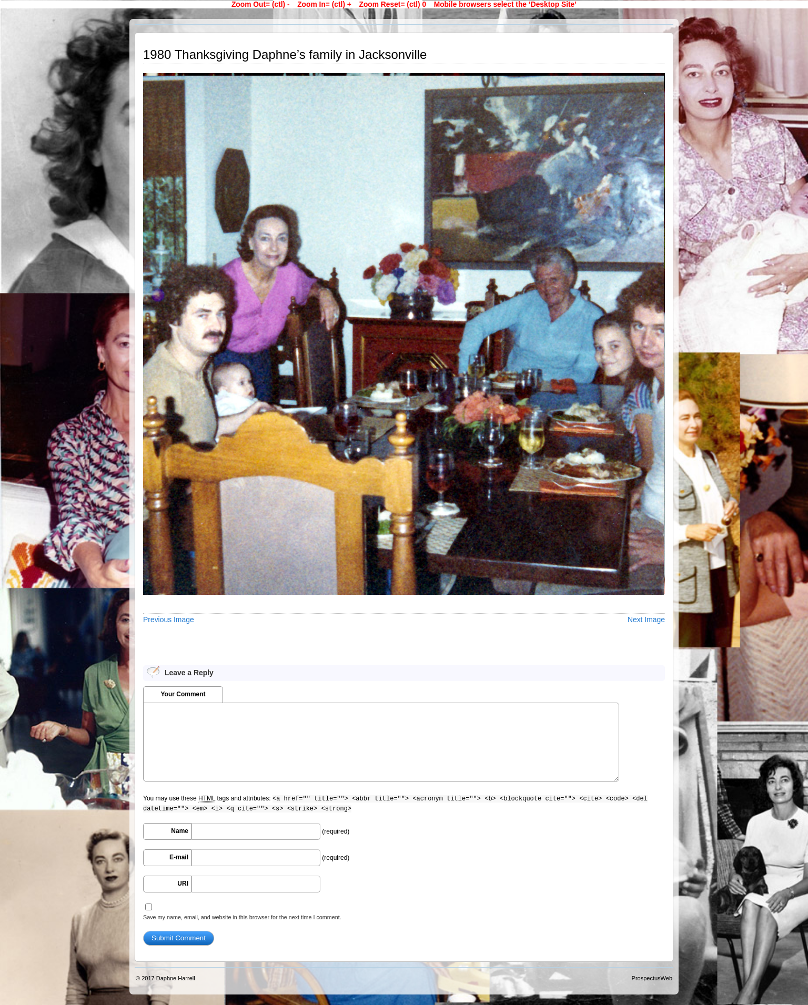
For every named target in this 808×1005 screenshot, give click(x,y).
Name (179, 831)
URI (182, 883)
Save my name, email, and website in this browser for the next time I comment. (242, 917)
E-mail (178, 857)
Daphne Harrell (175, 978)
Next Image (646, 619)
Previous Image (168, 619)
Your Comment (182, 694)
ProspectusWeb (652, 978)
